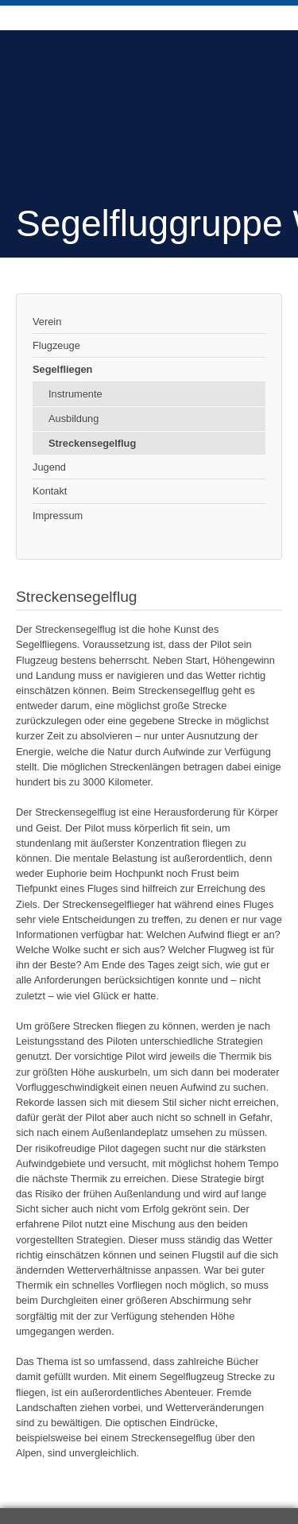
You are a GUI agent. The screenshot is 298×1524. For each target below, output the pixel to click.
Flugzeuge (56, 345)
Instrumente (75, 394)
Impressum (58, 516)
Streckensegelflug (92, 443)
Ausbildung (73, 419)
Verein (47, 322)
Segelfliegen (62, 369)
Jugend (49, 467)
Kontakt (50, 491)
